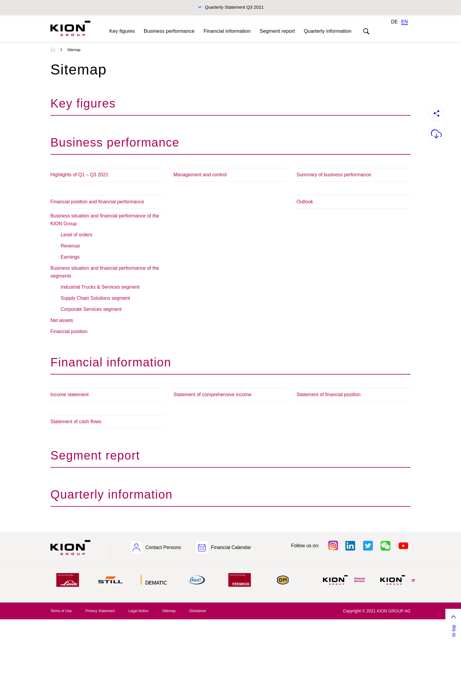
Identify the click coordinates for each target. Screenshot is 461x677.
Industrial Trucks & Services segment (100, 287)
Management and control (200, 174)
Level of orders (76, 234)
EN (404, 21)
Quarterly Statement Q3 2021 (234, 7)
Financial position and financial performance (97, 201)
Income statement (69, 394)
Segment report (277, 31)
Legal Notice (138, 611)
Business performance (169, 31)
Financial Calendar (231, 547)
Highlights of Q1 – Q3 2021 (79, 174)
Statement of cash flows (75, 421)
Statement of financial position (328, 394)
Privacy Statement (100, 611)
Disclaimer (197, 611)
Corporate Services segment (91, 309)
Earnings (70, 257)
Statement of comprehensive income (212, 394)
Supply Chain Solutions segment (95, 298)
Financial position (69, 331)
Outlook (305, 201)
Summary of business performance (334, 174)
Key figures (122, 31)
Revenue (70, 245)
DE (394, 21)
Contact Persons (163, 547)
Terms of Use (61, 611)
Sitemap (73, 50)
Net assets (61, 320)
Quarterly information (327, 31)
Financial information (227, 31)
